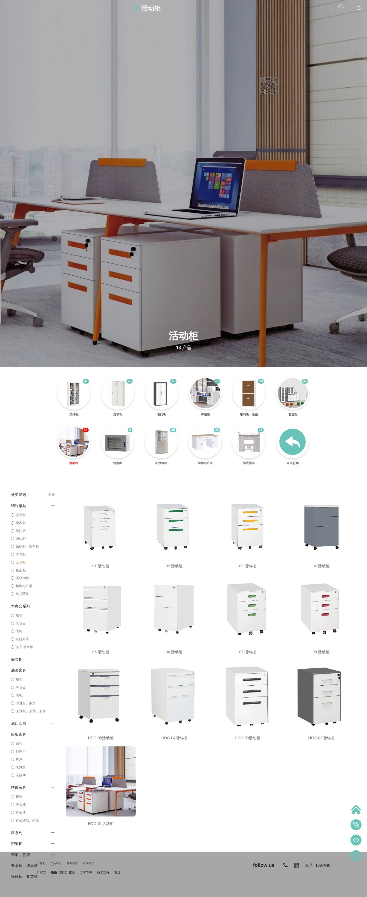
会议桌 (21, 623)
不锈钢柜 (22, 578)
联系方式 (88, 863)
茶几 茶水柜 (24, 647)
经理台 (21, 752)
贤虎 (117, 872)
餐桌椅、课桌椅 (32, 865)
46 (305, 381)
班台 (19, 615)
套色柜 (21, 554)
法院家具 (22, 639)
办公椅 (21, 812)
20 (217, 430)
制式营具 (22, 594)
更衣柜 (21, 523)
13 (173, 381)
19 (261, 381)
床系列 (32, 832)
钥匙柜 (21, 570)
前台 (19, 744)
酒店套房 (32, 723)
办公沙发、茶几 (27, 820)
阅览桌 (21, 767)
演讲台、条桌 (26, 703)
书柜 (19, 631)
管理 (308, 865)
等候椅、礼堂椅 (32, 876)
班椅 (19, 797)
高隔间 (21, 775)
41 (86, 381)
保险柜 (32, 659)
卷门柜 (21, 531)
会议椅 (21, 805)
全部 (51, 494)
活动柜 (21, 562)
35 (173, 430)
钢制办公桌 (24, 586)
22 (129, 381)
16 (260, 430)
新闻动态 (72, 863)
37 (217, 381)
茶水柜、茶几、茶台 (30, 711)
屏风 (19, 759)
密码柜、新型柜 (27, 546)
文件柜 (21, 515)
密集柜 (32, 843)
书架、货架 (32, 854)
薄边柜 (21, 538)
